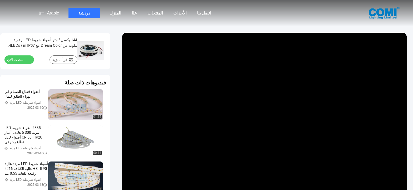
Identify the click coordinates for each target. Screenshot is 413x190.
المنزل (115, 13)
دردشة (84, 13)
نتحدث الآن (18, 59)
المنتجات (155, 13)
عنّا (134, 13)
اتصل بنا (204, 13)
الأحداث (179, 13)
